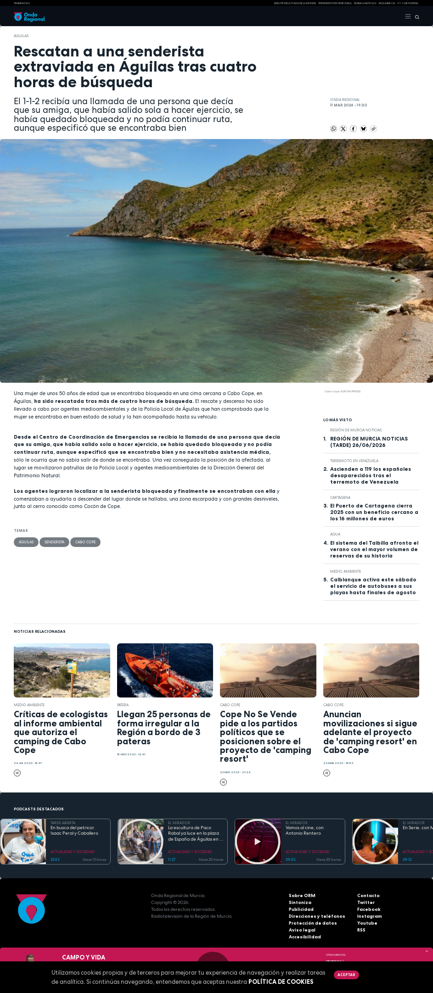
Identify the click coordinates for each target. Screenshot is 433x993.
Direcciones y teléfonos (317, 916)
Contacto (368, 895)
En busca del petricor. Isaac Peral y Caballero (74, 831)
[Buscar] (415, 16)
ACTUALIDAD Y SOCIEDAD (73, 851)
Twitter (366, 902)
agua (335, 534)
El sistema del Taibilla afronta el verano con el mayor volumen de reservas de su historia (374, 549)
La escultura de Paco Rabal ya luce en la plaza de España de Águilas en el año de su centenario (195, 833)
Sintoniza (300, 902)
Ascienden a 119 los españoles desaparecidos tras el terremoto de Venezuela (370, 475)
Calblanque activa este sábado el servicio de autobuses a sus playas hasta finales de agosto (373, 586)
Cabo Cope (85, 542)
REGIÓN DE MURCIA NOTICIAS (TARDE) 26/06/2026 (369, 441)
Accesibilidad (305, 937)
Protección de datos (313, 923)
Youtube (367, 923)
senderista (54, 542)
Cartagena (340, 497)
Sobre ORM (302, 895)
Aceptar (346, 974)
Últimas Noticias (365, 3)
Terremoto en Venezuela (335, 3)
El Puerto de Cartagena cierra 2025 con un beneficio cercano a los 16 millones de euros (374, 512)
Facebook (369, 909)
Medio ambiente (345, 571)
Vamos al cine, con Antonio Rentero (305, 831)
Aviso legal (302, 930)
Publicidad (301, 909)
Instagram (369, 916)
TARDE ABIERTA (63, 822)
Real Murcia (387, 3)
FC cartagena (408, 3)
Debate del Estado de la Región (295, 3)
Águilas (21, 35)
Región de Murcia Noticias (356, 430)
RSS (361, 930)
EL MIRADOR (179, 822)
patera (123, 705)
